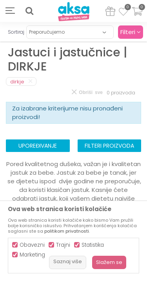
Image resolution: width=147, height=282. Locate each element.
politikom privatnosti (66, 231)
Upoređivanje (37, 146)
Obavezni (32, 245)
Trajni (63, 245)
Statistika (93, 245)
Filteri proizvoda (109, 146)
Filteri (130, 32)
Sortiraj (16, 32)
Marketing (32, 255)
